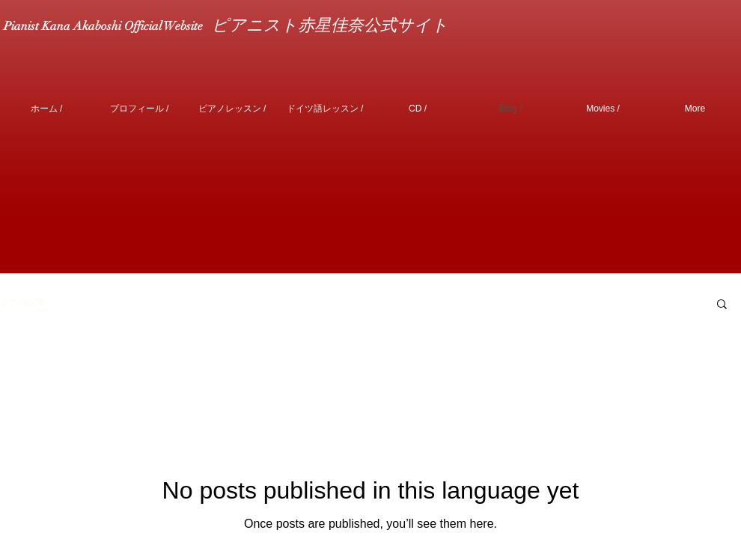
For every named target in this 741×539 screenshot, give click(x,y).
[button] (722, 305)
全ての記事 (22, 302)
